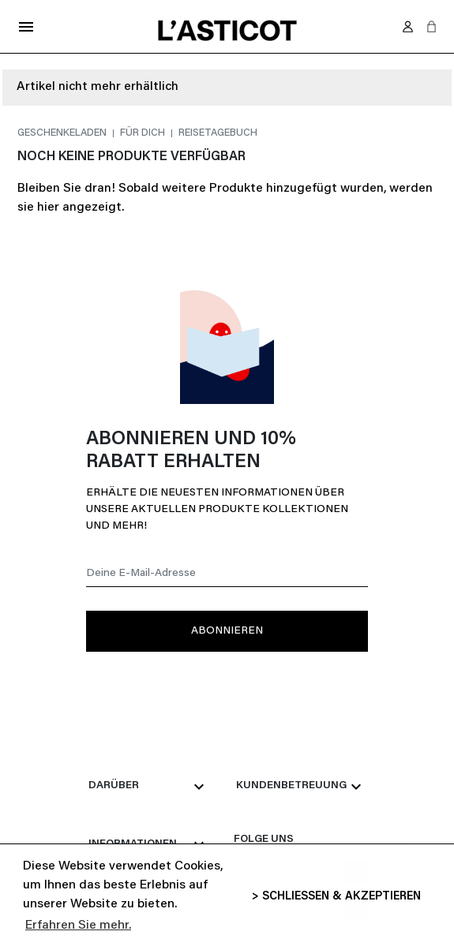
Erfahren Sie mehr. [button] (78, 925)
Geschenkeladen (63, 133)
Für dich (143, 133)
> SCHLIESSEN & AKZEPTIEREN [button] (336, 897)
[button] (431, 26)
